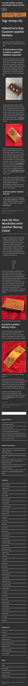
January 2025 (5, 503)
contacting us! (7, 205)
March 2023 (5, 570)
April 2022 (4, 595)
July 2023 (4, 556)
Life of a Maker (6, 653)
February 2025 (6, 499)
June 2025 (4, 492)
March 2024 (5, 531)
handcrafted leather (21, 404)
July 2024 (4, 517)
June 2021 (4, 617)
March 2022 (5, 599)
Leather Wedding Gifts (8, 424)
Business (4, 632)
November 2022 (6, 585)
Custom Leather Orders (8, 438)
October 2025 (5, 488)
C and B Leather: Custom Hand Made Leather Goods (13, 4)
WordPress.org (6, 675)
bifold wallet (4, 210)
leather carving (12, 405)
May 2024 (4, 524)
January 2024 (5, 538)
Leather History (6, 646)
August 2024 (5, 513)
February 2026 (6, 485)
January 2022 (5, 606)
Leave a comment (6, 213)
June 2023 (4, 560)
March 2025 (5, 495)
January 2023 (5, 577)
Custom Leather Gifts (7, 428)
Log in (3, 665)
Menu (4, 9)
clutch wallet (10, 210)
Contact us (10, 397)
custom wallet (14, 404)
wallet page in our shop (18, 170)
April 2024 (4, 527)
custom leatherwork (6, 404)
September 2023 (6, 549)
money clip (4, 211)
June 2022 (4, 592)
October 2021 (5, 610)
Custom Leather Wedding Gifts (10, 431)
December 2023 (6, 542)
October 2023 (5, 545)
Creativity (4, 233)
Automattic (4, 683)
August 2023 (5, 552)
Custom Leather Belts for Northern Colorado (14, 435)
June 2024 (4, 520)
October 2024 (5, 510)
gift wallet (15, 210)
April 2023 (4, 567)
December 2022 (6, 581)
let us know (20, 163)
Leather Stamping (21, 233)
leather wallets (21, 210)
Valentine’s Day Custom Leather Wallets (13, 31)
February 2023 (6, 574)
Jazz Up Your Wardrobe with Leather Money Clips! (12, 225)
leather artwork (5, 405)
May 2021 (4, 620)
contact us (21, 117)
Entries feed (5, 668)
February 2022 (6, 602)
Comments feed (6, 672)
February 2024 (6, 535)
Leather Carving (12, 233)
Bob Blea (4, 455)
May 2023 (4, 563)
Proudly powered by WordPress (8, 682)
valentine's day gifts (11, 211)
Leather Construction (7, 38)
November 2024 (6, 506)
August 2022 (5, 588)
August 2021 (5, 613)
